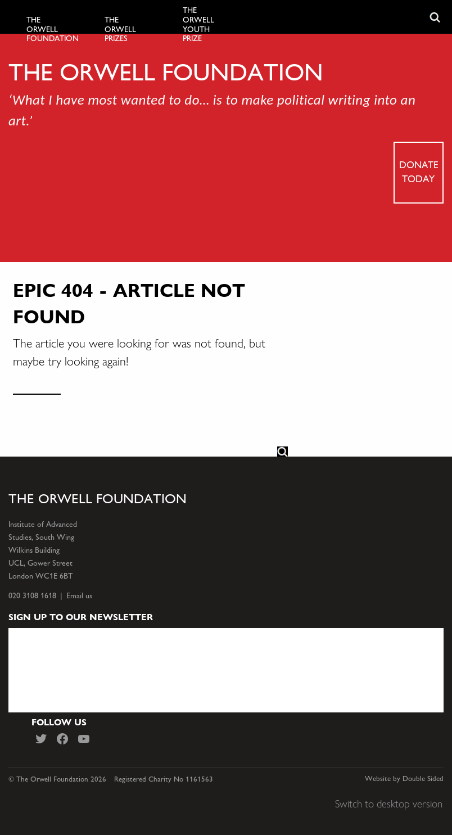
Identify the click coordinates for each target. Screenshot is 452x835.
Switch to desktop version (388, 803)
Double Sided (423, 778)
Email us (79, 596)
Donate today (419, 171)
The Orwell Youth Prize (198, 24)
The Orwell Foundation (46, 30)
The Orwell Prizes (120, 30)
